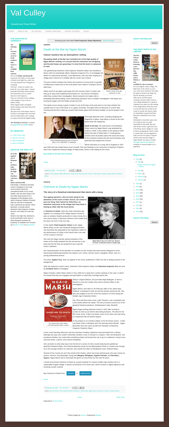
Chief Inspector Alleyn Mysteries (60, 174)
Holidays (104, 174)
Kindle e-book (19, 225)
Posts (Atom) (57, 401)
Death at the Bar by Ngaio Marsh (65, 49)
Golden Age (96, 174)
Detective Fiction (87, 174)
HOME (11, 31)
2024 (138, 187)
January (141, 180)
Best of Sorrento (18, 143)
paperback (17, 125)
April (139, 170)
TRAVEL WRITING (53, 31)
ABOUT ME (23, 31)
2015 (138, 205)
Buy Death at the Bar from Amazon (58, 154)
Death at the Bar (76, 174)
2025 (138, 184)
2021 (138, 196)
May (139, 162)
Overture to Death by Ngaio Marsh (66, 186)
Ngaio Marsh (112, 174)
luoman (83, 415)
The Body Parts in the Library (143, 142)
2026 (138, 159)
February (141, 177)
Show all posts (108, 41)
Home (46, 162)
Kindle (26, 125)
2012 (138, 212)
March (140, 174)
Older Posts (120, 397)
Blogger (98, 415)
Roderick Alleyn (114, 391)
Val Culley (28, 12)
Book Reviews (54, 391)
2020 (138, 199)
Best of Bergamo (18, 141)
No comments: (61, 170)
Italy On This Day (19, 138)
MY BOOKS (36, 31)
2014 (138, 208)
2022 (138, 193)
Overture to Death (103, 391)
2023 (138, 190)
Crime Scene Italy (19, 135)
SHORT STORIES (72, 31)
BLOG (86, 31)
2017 (138, 202)
